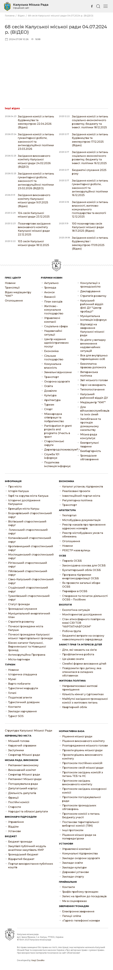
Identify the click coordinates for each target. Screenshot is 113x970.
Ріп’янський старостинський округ (27, 564)
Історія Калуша (18, 491)
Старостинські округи (54, 443)
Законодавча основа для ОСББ (84, 565)
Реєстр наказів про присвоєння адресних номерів (84, 526)
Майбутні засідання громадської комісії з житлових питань (85, 700)
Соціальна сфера (56, 326)
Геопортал (69, 515)
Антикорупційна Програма (26, 654)
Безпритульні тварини (89, 444)
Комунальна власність (52, 365)
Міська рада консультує (88, 436)
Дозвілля (50, 390)
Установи (14, 831)
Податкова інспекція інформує (57, 464)
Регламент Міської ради (25, 779)
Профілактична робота (78, 654)
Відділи (13, 826)
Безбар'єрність (90, 451)
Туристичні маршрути (23, 688)
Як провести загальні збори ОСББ (81, 584)
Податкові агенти (20, 697)
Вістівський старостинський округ (27, 523)
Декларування (90, 291)
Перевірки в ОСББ (74, 591)
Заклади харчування (22, 711)
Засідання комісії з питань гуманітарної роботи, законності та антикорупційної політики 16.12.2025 (90, 188)
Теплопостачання (92, 389)
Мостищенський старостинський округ (31, 556)
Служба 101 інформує (51, 456)
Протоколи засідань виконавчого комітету (77, 782)
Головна (9, 15)
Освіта (48, 386)
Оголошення (14, 300)
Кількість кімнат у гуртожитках (83, 694)
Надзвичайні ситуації (53, 332)
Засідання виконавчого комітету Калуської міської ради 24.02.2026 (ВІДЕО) (34, 161)
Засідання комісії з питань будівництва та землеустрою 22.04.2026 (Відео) (36, 122)
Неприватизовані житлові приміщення (79, 687)
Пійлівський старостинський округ (27, 573)
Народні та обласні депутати (28, 811)
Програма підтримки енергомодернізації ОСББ (80, 576)
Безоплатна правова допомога (93, 365)
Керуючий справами (22, 745)
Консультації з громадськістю (90, 284)
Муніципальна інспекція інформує (93, 318)
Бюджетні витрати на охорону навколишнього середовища (83, 637)
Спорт (48, 409)
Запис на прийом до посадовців (84, 896)
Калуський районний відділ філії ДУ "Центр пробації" (91, 306)
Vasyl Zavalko (37, 960)
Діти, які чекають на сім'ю (79, 649)
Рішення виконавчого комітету (83, 741)
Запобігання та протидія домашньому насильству (90, 424)
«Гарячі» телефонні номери (81, 920)
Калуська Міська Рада (30, 6)
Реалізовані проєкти (76, 491)
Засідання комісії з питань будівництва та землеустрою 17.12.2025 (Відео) (90, 140)
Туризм (49, 404)
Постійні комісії (18, 802)
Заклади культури (74, 867)
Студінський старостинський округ (28, 589)
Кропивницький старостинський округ (30, 548)
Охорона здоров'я (57, 381)
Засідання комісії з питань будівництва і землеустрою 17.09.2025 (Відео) (90, 243)
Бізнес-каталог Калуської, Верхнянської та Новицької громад (27, 646)
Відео (21, 15)
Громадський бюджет (23, 854)
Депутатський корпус (23, 788)
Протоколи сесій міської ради (83, 767)
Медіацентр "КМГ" (93, 402)
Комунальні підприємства (80, 853)
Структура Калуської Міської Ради (28, 730)
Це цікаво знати (73, 659)
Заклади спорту (73, 876)
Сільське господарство (53, 357)
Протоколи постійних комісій (82, 763)
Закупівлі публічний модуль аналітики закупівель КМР (27, 848)
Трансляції (12, 287)
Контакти (14, 706)
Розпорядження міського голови (85, 745)
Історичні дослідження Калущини (24, 502)
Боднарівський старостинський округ (30, 515)
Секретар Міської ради (24, 754)
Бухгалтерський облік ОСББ (81, 570)
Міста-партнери (19, 659)
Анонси (49, 292)
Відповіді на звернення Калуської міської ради (92, 330)
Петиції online (71, 916)
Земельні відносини (58, 372)
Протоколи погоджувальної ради (81, 799)
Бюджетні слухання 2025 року (89, 172)
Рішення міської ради (77, 736)
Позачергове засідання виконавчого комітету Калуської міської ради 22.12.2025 (34, 229)
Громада (50, 287)
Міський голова (18, 741)
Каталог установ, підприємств (82, 486)
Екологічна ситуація (76, 610)
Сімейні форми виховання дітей (84, 663)
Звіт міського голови (94, 380)
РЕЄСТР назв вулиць (76, 550)
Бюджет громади (20, 841)
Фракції (13, 797)
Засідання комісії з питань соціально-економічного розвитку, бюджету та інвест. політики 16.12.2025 (90, 158)
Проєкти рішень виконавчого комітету (82, 756)
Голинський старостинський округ (28, 531)
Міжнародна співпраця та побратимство (54, 417)
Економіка (51, 351)
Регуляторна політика (77, 500)
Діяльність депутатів (22, 793)
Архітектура (52, 400)
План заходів (53, 301)
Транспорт (51, 377)
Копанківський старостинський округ (29, 539)
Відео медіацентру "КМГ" (18, 294)
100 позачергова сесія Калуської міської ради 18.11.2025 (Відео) (88, 227)
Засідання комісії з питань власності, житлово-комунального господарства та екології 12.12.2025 (90, 209)
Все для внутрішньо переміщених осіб (94, 357)
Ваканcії (50, 296)
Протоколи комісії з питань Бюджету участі (81, 815)
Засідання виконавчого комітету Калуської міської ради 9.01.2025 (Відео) (34, 201)
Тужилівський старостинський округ (29, 597)
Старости (14, 806)
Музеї (12, 679)
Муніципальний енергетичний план (29, 615)
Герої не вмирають (93, 385)
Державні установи (75, 872)
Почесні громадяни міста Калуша (25, 628)
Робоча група (71, 631)
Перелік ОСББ (72, 560)
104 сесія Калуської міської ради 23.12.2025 (34, 214)
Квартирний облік (74, 707)
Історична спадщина (22, 674)
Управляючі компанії (52, 319)
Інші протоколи (72, 830)
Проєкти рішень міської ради (82, 750)
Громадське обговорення (89, 457)
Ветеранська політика (89, 374)
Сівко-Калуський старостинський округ (31, 581)
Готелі (12, 693)
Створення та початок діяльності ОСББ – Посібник (85, 597)
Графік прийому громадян (80, 891)
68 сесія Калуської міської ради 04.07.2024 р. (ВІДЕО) (60, 15)
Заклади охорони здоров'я (81, 858)
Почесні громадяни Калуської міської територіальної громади (30, 636)
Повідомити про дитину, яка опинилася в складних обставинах (81, 672)
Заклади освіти (72, 862)
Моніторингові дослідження (82, 614)
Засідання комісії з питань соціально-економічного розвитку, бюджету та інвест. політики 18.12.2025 (90, 122)
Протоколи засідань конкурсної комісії (84, 790)
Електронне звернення (78, 911)
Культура (50, 395)
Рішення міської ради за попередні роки (79, 836)
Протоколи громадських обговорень (79, 807)
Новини (10, 283)
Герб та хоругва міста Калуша (28, 495)
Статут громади (19, 604)
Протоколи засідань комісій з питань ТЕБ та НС (82, 774)
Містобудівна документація (81, 520)
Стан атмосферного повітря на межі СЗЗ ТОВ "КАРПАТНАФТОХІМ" (83, 623)
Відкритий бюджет (21, 859)
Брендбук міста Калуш (23, 508)
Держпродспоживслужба (58, 449)
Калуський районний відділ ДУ (94, 396)
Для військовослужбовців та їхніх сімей (94, 411)
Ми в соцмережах (74, 901)
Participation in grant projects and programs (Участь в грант (58, 431)
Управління (16, 821)
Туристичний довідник (24, 702)
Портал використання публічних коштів (30, 865)
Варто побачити (19, 683)
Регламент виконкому (23, 765)
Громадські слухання (22, 608)
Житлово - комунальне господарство (53, 310)
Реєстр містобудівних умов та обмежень (82, 534)
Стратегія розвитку (93, 295)
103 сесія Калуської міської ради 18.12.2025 (33, 243)
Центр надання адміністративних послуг (56, 343)
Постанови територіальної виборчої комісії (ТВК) (80, 824)
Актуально (51, 283)
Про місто (15, 486)
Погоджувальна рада (23, 783)
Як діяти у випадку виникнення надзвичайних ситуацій (93, 345)
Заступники (16, 750)
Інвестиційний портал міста (81, 495)
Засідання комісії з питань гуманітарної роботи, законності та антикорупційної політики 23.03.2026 (36, 142)
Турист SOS (16, 716)
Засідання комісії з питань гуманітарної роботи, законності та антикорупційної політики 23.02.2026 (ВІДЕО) (36, 181)
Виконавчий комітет (22, 770)
